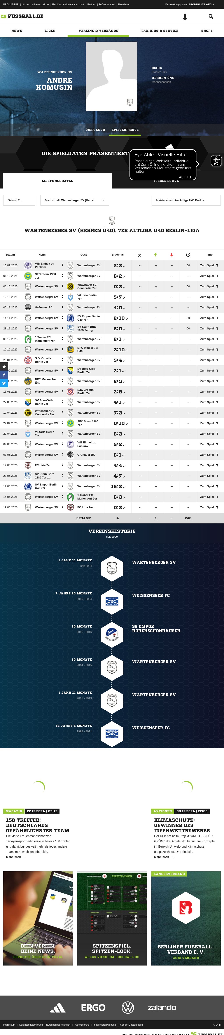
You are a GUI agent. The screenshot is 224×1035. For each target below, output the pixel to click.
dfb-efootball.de (40, 4)
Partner (91, 4)
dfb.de (25, 4)
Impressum (9, 1024)
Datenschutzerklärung (31, 1024)
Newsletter (124, 4)
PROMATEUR (10, 4)
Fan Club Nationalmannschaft (68, 4)
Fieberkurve (166, 180)
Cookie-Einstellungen (131, 1024)
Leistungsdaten (58, 180)
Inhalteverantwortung (104, 1024)
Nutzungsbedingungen (58, 1024)
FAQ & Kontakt (107, 4)
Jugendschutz (81, 1024)
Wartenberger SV (54, 72)
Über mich (95, 129)
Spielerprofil (125, 129)
